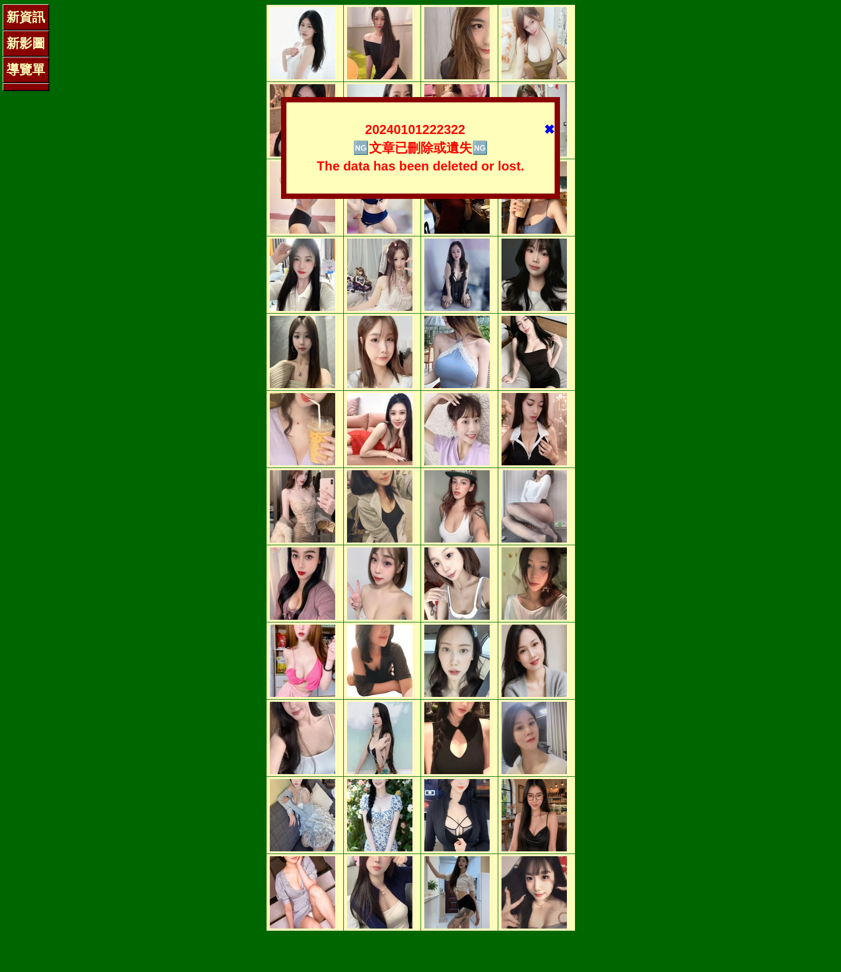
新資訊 (25, 17)
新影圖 (25, 43)
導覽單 (25, 69)
